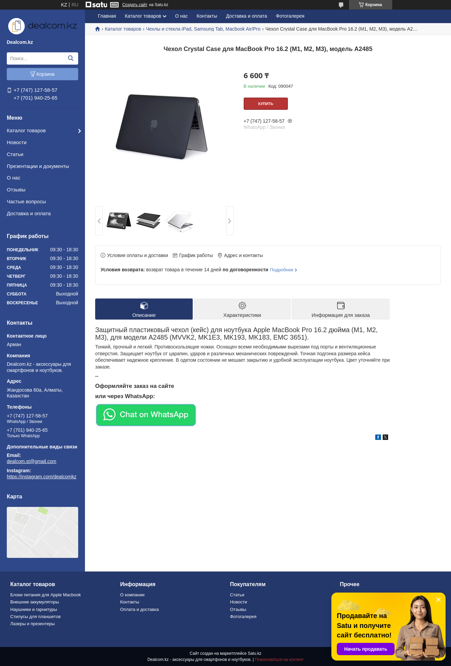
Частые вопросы (26, 201)
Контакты (207, 16)
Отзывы (16, 189)
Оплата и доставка (139, 609)
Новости (17, 142)
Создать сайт (135, 4)
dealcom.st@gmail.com (31, 461)
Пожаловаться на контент (279, 659)
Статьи (15, 154)
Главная (107, 16)
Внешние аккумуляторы (34, 601)
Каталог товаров (26, 130)
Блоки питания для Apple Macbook (45, 594)
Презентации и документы (38, 166)
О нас (13, 178)
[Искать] (70, 58)
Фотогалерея (290, 16)
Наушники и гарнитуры (33, 609)
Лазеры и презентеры (32, 623)
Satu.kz (254, 653)
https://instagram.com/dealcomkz (41, 476)
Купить (265, 104)
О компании (132, 594)
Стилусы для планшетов (35, 616)
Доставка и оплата (29, 213)
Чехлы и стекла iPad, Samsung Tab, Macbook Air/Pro (203, 29)
